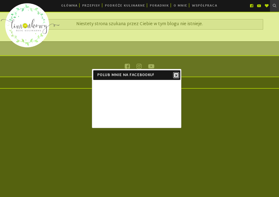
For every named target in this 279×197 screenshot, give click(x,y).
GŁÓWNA (69, 5)
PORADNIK (159, 5)
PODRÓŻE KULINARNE (125, 5)
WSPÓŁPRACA (204, 5)
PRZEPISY (91, 5)
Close (175, 75)
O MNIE (180, 5)
